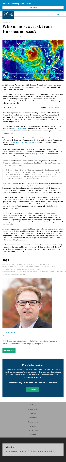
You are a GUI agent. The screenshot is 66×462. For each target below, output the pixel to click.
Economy (33, 413)
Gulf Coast (10, 264)
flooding (38, 269)
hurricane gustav (48, 267)
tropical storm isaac (10, 267)
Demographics (33, 409)
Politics (33, 434)
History (33, 426)
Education (33, 417)
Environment (6, 22)
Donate (33, 389)
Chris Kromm (8, 36)
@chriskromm (7, 336)
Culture (33, 405)
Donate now (33, 7)
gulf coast (24, 267)
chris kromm (20, 264)
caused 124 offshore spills (12, 151)
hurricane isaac (43, 264)
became (49, 85)
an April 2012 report (17, 199)
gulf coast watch (9, 269)
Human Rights (33, 430)
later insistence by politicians (34, 154)
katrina (23, 274)
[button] (62, 13)
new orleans (31, 264)
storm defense (34, 267)
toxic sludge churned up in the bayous (25, 142)
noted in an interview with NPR (14, 165)
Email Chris (9, 350)
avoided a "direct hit (19, 129)
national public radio (25, 269)
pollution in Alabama (10, 274)
